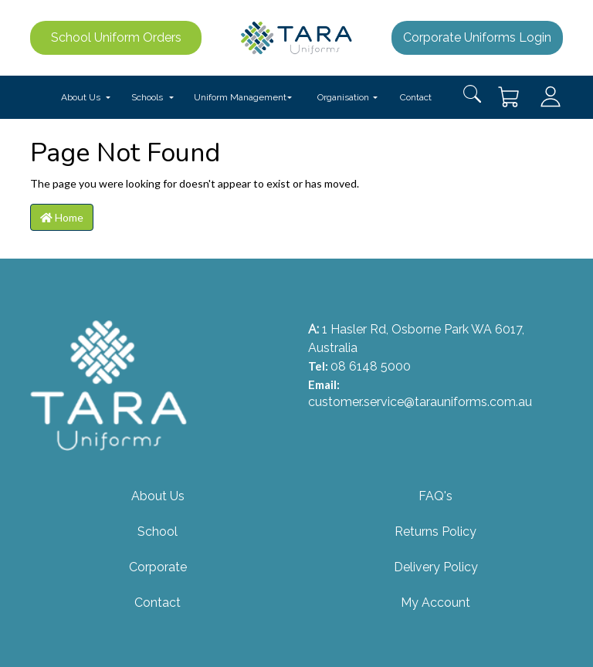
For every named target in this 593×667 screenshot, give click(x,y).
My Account (435, 602)
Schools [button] (147, 97)
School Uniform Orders (116, 37)
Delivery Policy (436, 567)
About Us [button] (80, 97)
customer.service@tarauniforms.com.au (420, 401)
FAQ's (435, 496)
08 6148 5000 (370, 366)
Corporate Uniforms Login (477, 37)
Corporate (158, 567)
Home (61, 217)
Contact (416, 97)
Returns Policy (435, 531)
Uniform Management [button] (240, 97)
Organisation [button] (343, 97)
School (157, 531)
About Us (158, 496)
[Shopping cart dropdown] (509, 97)
